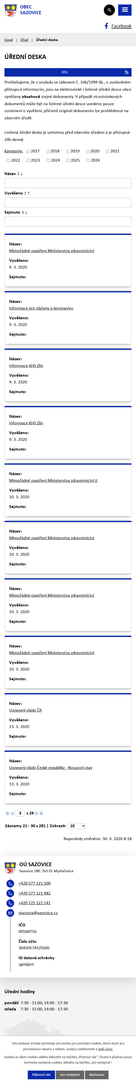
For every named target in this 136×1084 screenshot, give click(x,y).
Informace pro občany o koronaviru (41, 308)
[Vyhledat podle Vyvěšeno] (68, 203)
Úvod (8, 40)
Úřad (24, 40)
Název (11, 174)
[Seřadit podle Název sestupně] (22, 175)
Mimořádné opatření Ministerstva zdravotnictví (51, 251)
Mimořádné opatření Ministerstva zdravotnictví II (53, 480)
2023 (35, 160)
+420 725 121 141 (35, 903)
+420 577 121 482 (35, 893)
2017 (35, 151)
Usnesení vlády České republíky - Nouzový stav (50, 768)
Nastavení (96, 1075)
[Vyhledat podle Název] (68, 183)
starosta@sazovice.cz (38, 913)
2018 (55, 151)
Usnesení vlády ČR (25, 710)
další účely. (105, 1049)
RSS (95, 72)
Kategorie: (13, 151)
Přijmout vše (41, 1075)
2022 (15, 160)
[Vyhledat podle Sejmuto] (68, 221)
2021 (114, 151)
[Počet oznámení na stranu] (77, 826)
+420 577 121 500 (35, 883)
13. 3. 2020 (19, 726)
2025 (75, 160)
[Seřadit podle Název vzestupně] (22, 173)
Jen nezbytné (70, 1075)
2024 (55, 160)
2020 (94, 151)
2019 (75, 151)
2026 (95, 160)
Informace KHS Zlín (26, 365)
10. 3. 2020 (19, 497)
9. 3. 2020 (18, 267)
